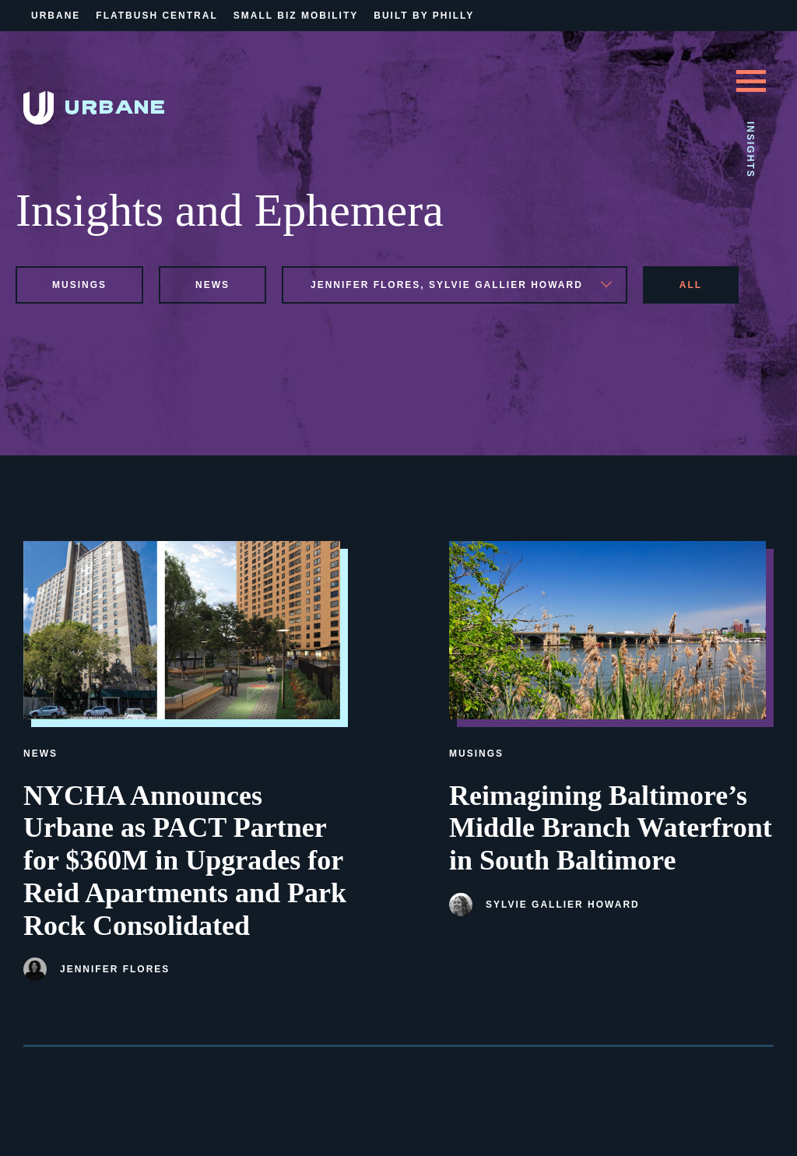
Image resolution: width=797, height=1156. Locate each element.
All (690, 284)
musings (79, 284)
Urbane (55, 15)
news (212, 284)
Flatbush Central (156, 15)
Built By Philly (424, 15)
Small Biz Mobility (295, 15)
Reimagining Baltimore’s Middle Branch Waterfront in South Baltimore (610, 828)
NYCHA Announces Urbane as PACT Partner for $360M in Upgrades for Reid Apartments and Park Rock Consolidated (184, 860)
